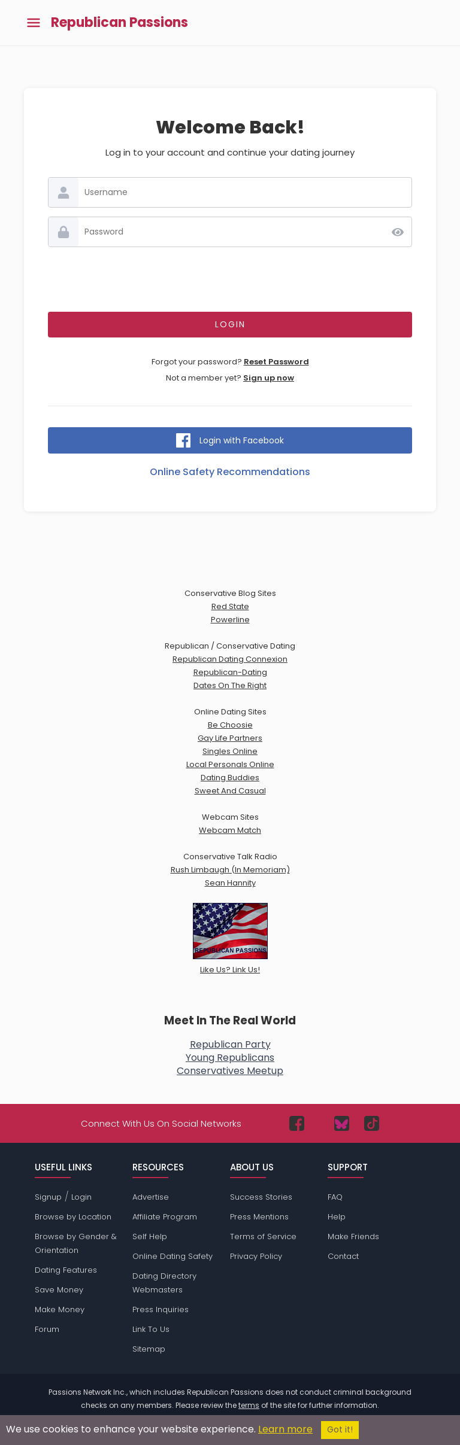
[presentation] (230, 279)
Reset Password (276, 361)
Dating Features (66, 1270)
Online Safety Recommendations (230, 472)
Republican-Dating (230, 672)
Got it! (340, 1429)
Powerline (230, 619)
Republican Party (230, 1044)
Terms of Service (263, 1236)
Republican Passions (119, 23)
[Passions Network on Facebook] (296, 1123)
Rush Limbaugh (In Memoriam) (230, 869)
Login (81, 1197)
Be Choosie (230, 725)
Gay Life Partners (230, 738)
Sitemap (148, 1349)
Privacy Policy (256, 1256)
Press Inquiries (160, 1309)
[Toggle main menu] (33, 23)
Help (337, 1216)
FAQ (335, 1197)
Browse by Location (73, 1216)
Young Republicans (230, 1057)
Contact (343, 1256)
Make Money (59, 1309)
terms (248, 1405)
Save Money (59, 1289)
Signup (48, 1197)
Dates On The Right (230, 685)
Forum (47, 1329)
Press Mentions (259, 1216)
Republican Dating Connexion (230, 659)
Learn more (285, 1429)
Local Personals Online (230, 764)
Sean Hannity (230, 883)
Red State (230, 606)
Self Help (149, 1236)
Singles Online (230, 751)
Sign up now (268, 378)
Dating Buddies (230, 777)
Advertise (150, 1197)
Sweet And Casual (230, 790)
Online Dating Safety (172, 1256)
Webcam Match (230, 830)
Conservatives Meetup (230, 1071)
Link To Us (151, 1329)
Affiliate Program (164, 1216)
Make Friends (353, 1236)
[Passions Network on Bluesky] (341, 1123)
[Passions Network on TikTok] (371, 1123)
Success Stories (261, 1197)
